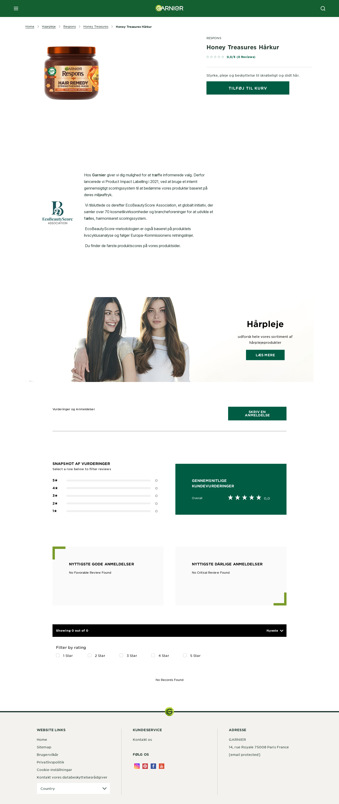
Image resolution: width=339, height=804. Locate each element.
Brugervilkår (47, 754)
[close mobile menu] (16, 8)
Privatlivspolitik (50, 762)
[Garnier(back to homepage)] (169, 8)
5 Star (195, 655)
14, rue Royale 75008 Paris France (259, 747)
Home (42, 739)
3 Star (132, 655)
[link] (259, 57)
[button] (274, 630)
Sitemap (44, 747)
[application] (73, 788)
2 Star (100, 655)
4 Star (163, 655)
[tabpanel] (127, 138)
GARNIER (237, 739)
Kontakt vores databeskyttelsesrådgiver (72, 777)
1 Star (68, 655)
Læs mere (265, 355)
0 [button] (105, 480)
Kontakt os (142, 739)
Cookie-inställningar (54, 769)
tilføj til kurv (248, 88)
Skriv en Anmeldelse (257, 413)
